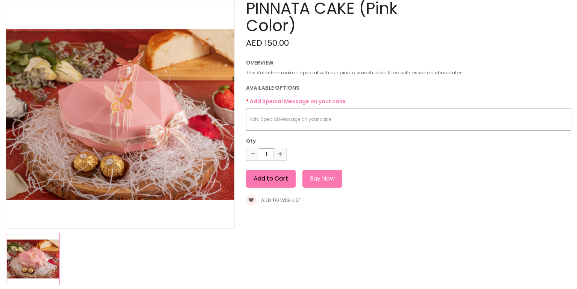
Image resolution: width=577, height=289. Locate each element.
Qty (251, 140)
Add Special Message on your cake (298, 101)
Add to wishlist (273, 200)
